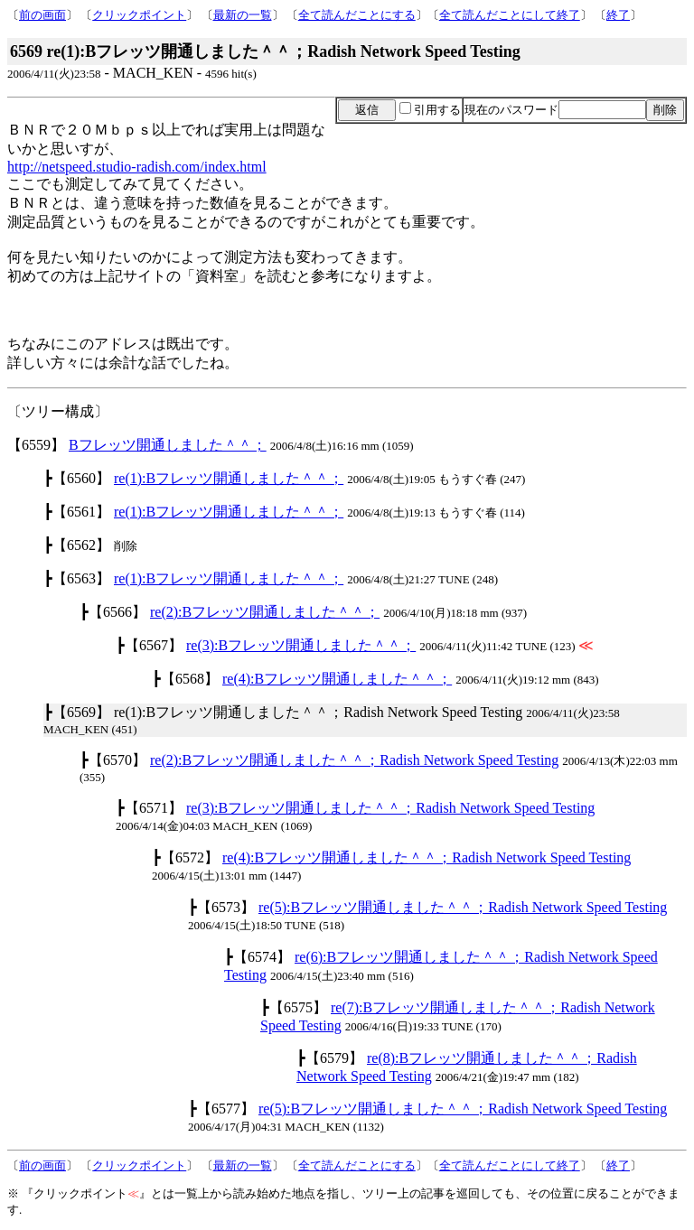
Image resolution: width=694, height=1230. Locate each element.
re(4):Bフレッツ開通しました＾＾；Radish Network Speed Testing (426, 857)
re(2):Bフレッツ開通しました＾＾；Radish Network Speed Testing (354, 760)
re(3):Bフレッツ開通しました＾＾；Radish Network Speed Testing (390, 807)
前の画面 (42, 15)
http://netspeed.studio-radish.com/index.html (137, 166)
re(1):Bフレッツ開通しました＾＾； (228, 478)
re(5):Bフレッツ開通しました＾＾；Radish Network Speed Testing (462, 907)
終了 (618, 15)
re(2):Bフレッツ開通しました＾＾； (265, 612)
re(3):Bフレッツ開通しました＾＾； (301, 645)
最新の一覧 (242, 15)
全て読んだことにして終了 (509, 15)
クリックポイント (139, 15)
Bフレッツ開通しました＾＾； (168, 444)
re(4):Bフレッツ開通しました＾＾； (337, 678)
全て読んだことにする (357, 15)
